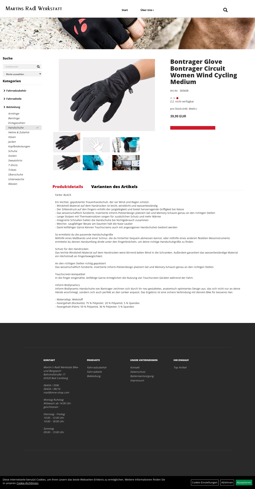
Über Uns (147, 10)
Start (125, 10)
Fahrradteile (13, 98)
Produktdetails (67, 186)
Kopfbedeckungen (19, 146)
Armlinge (13, 113)
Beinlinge (13, 118)
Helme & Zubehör (18, 132)
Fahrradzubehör (16, 90)
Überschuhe (15, 174)
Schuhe (12, 151)
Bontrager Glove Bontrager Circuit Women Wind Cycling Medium (203, 71)
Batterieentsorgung (142, 376)
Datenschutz (137, 371)
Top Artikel (179, 367)
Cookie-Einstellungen (204, 482)
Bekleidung (13, 107)
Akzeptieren (244, 482)
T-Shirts (12, 165)
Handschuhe (15, 127)
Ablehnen (227, 482)
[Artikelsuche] (225, 10)
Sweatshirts (15, 160)
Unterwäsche (16, 179)
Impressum (137, 380)
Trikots (12, 169)
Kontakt (134, 367)
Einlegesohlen (16, 123)
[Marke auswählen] (22, 73)
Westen (12, 184)
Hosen (12, 137)
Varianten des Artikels (114, 186)
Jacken (12, 141)
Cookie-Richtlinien (27, 483)
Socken (12, 155)
